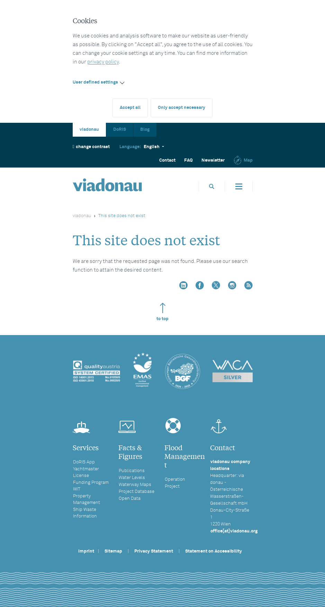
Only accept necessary (181, 107)
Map (243, 160)
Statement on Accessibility (213, 551)
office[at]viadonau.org (234, 531)
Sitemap (113, 551)
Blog (145, 129)
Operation (175, 479)
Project (172, 486)
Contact (167, 160)
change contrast (91, 146)
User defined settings (95, 82)
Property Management (86, 499)
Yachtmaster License (86, 472)
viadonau (89, 129)
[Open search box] (212, 186)
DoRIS (119, 129)
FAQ (188, 160)
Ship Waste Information (85, 513)
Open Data (130, 498)
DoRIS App (84, 462)
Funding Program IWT (91, 485)
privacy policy (103, 62)
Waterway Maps (135, 484)
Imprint (86, 551)
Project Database (136, 491)
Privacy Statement (153, 551)
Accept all (130, 107)
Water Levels (132, 478)
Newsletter (213, 160)
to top (162, 312)
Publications (132, 471)
